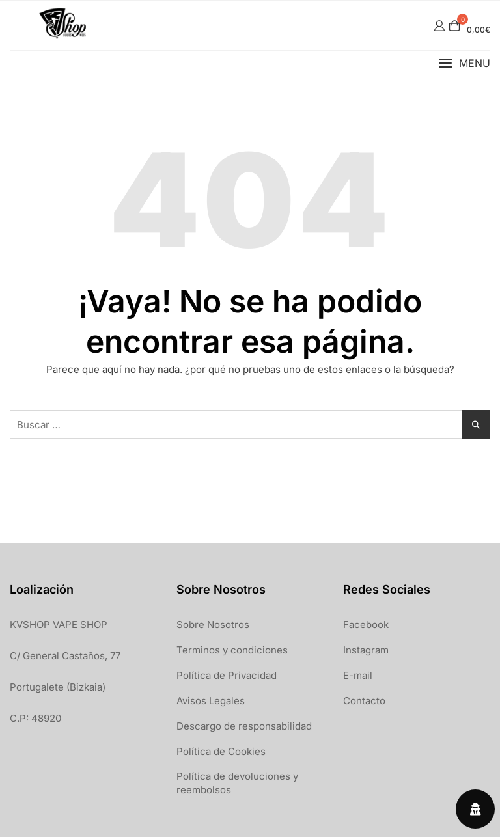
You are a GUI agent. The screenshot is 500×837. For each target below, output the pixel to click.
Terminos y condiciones (232, 650)
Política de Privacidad (226, 675)
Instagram (366, 650)
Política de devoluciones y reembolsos (237, 783)
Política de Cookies (221, 751)
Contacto (364, 700)
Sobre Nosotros (212, 624)
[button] (464, 63)
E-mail (357, 675)
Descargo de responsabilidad (244, 726)
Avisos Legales (210, 700)
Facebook (366, 624)
